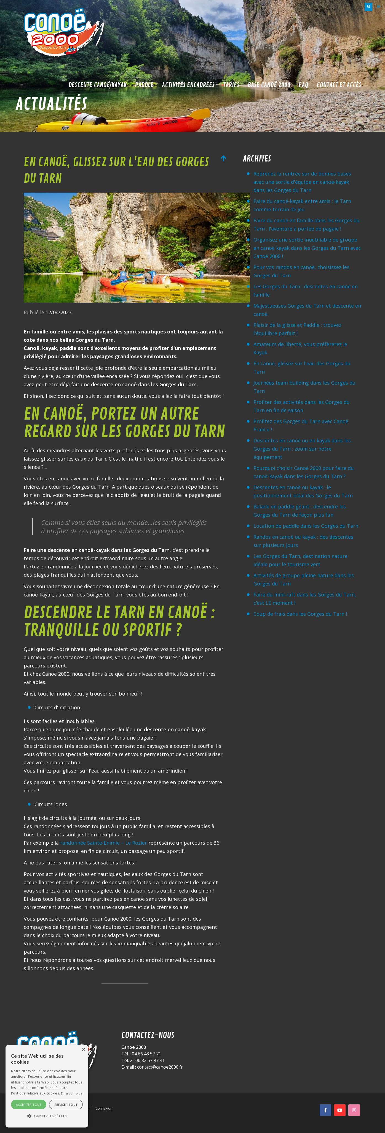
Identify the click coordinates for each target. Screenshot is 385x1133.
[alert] (47, 1086)
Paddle (144, 85)
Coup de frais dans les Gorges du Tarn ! (300, 614)
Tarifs (231, 85)
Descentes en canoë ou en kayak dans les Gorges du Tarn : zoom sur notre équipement (302, 448)
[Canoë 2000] (65, 33)
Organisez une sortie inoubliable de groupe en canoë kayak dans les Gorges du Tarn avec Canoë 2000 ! (307, 247)
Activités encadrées (188, 85)
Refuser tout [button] (66, 1104)
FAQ (303, 85)
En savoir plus (71, 1093)
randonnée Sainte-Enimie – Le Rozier (103, 842)
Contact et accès (339, 85)
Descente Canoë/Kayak (97, 85)
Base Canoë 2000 (269, 85)
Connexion (103, 1108)
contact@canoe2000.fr (160, 1067)
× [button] (83, 1050)
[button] (47, 1116)
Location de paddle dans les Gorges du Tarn (305, 525)
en (378, 7)
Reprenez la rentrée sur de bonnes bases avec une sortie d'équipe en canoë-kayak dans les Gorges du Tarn (302, 181)
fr (368, 7)
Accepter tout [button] (29, 1104)
